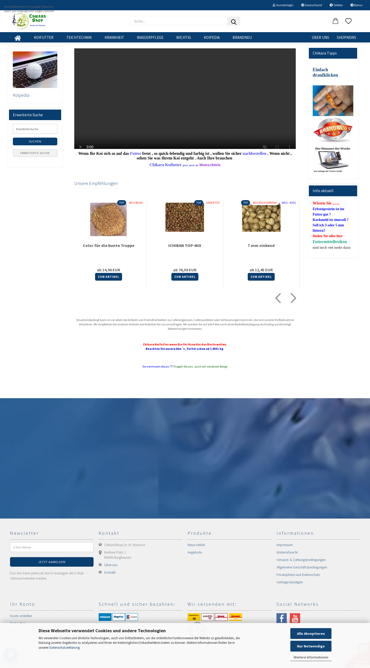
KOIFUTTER (43, 37)
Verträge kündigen (289, 582)
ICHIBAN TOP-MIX (184, 245)
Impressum (284, 544)
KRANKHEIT (114, 37)
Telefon (336, 5)
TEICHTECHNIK (79, 37)
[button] (335, 21)
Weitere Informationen (311, 657)
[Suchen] (233, 21)
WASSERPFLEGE (150, 37)
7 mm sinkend (261, 245)
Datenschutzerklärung (64, 647)
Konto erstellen (21, 615)
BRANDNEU (242, 37)
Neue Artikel (196, 544)
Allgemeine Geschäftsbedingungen (301, 567)
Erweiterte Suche (35, 153)
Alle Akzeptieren (311, 633)
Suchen (35, 141)
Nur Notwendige (311, 646)
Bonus (356, 5)
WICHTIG (183, 37)
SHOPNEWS (346, 37)
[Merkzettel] (348, 21)
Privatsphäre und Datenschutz (298, 574)
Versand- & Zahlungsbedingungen (301, 559)
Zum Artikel (108, 277)
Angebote (195, 552)
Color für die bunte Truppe (108, 245)
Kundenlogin (283, 5)
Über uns (320, 37)
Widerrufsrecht (287, 552)
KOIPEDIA (212, 37)
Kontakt (110, 572)
